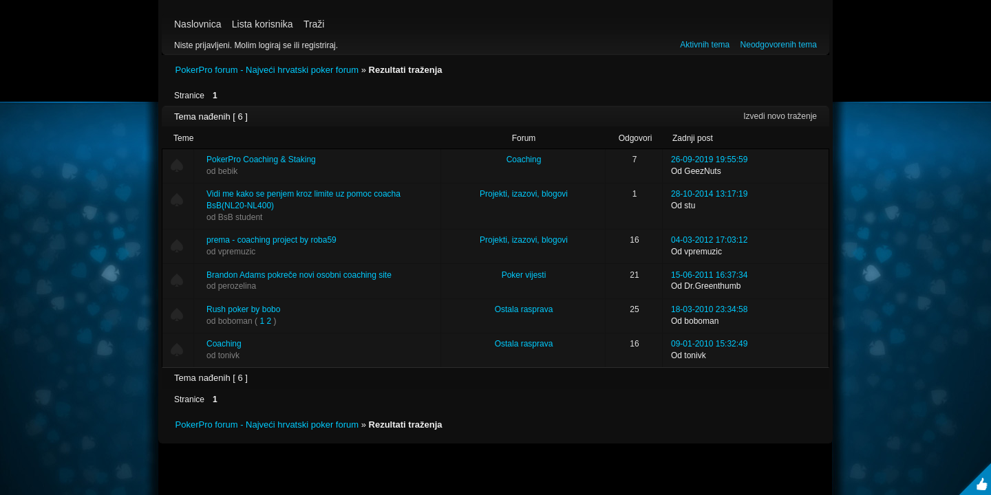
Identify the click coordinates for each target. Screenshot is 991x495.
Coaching (524, 159)
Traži (314, 24)
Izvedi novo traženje (780, 116)
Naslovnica (197, 24)
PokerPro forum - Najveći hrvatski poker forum (267, 70)
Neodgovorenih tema (778, 45)
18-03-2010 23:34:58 (709, 309)
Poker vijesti (524, 275)
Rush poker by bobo (243, 309)
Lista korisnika (262, 24)
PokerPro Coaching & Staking (261, 159)
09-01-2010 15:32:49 (709, 344)
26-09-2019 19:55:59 (709, 159)
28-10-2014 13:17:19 (709, 194)
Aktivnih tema (704, 45)
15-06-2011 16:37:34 (709, 275)
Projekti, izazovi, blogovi (524, 194)
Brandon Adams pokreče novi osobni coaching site (299, 275)
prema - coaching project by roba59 (271, 240)
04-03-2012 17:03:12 (709, 240)
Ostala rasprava (524, 309)
